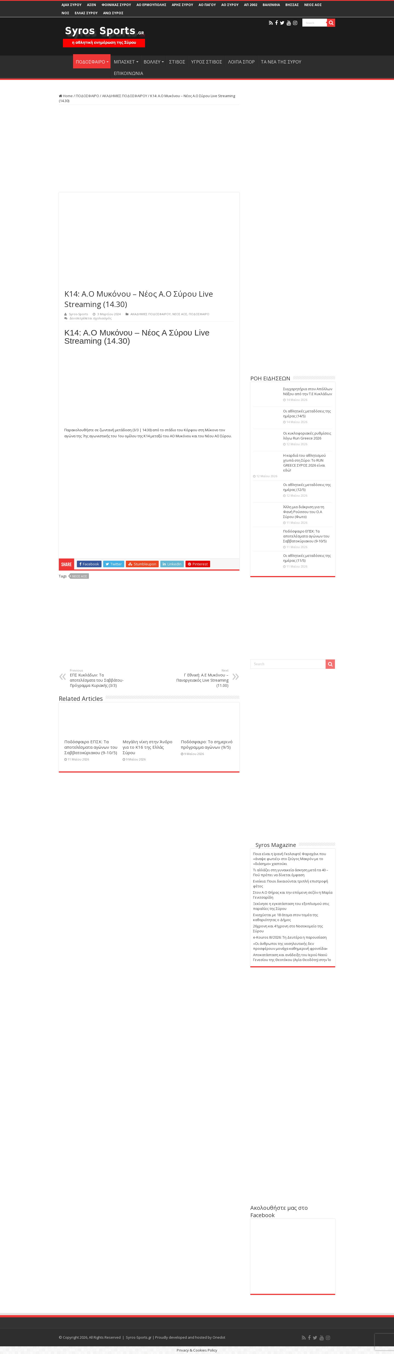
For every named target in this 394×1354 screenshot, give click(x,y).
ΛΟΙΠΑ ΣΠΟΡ (241, 62)
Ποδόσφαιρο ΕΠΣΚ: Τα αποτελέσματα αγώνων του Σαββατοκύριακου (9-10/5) (90, 747)
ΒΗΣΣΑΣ (292, 4)
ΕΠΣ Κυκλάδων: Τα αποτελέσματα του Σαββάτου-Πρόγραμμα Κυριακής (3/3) (98, 678)
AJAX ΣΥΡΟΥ (72, 4)
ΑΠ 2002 (250, 4)
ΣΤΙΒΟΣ (177, 62)
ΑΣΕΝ (91, 4)
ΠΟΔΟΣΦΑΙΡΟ (90, 62)
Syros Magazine (276, 845)
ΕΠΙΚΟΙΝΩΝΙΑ (128, 73)
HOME (66, 61)
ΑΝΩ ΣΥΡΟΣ (113, 13)
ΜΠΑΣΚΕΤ (124, 62)
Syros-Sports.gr (139, 1337)
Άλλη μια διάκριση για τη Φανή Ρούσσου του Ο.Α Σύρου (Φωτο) (303, 511)
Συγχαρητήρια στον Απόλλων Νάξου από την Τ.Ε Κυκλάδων (307, 391)
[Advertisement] (149, 148)
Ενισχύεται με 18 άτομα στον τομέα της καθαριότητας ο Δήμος (285, 917)
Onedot (219, 1337)
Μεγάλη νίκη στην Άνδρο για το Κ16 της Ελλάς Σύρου (147, 747)
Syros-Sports (78, 314)
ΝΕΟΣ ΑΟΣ (313, 4)
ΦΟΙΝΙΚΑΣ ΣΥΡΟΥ (116, 4)
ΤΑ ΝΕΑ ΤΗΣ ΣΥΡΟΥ (281, 62)
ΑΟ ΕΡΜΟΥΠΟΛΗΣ (151, 4)
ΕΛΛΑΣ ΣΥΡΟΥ (86, 13)
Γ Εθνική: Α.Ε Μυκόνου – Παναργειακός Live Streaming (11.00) (200, 678)
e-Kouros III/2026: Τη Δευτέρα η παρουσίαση (290, 937)
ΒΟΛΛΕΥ (152, 62)
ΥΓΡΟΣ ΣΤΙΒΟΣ (206, 62)
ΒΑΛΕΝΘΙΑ (271, 4)
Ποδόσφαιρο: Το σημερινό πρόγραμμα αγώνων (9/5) (207, 744)
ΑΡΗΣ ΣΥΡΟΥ (182, 4)
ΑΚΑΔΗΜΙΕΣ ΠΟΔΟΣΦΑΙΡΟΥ (124, 95)
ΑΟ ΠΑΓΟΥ (207, 4)
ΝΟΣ (65, 13)
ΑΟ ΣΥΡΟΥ (230, 4)
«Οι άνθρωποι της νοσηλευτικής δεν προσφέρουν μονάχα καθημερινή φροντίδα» (290, 946)
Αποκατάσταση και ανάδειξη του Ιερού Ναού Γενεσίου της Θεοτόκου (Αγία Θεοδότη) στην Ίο (292, 957)
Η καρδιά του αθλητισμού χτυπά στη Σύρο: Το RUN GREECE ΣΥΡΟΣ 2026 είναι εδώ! (304, 463)
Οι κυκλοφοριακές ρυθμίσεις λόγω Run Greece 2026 (307, 436)
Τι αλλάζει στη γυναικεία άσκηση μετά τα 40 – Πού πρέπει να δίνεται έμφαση (290, 872)
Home (66, 95)
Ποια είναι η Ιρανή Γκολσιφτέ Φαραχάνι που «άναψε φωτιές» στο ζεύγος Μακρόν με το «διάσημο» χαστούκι (289, 858)
